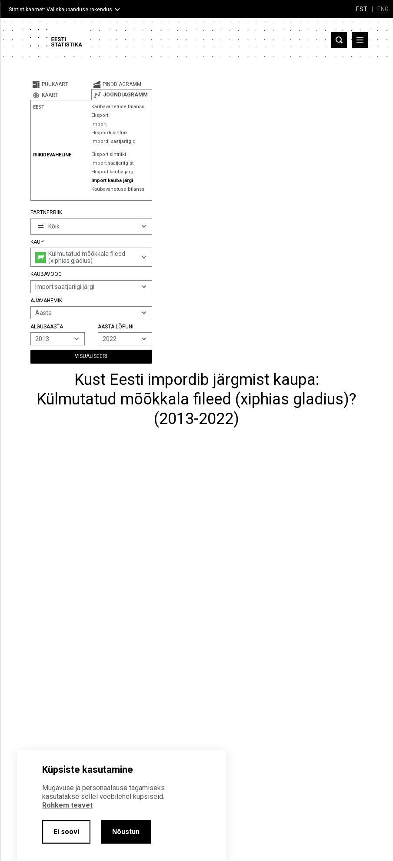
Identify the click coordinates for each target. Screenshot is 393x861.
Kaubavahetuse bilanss (117, 106)
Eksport (99, 115)
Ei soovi (66, 832)
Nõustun (126, 832)
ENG (383, 9)
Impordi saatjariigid (113, 141)
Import (99, 124)
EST (361, 9)
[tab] (60, 84)
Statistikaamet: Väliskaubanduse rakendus (60, 10)
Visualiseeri (91, 356)
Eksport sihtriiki (108, 154)
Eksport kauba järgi (113, 172)
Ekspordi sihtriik (109, 133)
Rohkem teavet (67, 805)
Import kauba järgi (112, 180)
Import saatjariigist (112, 163)
